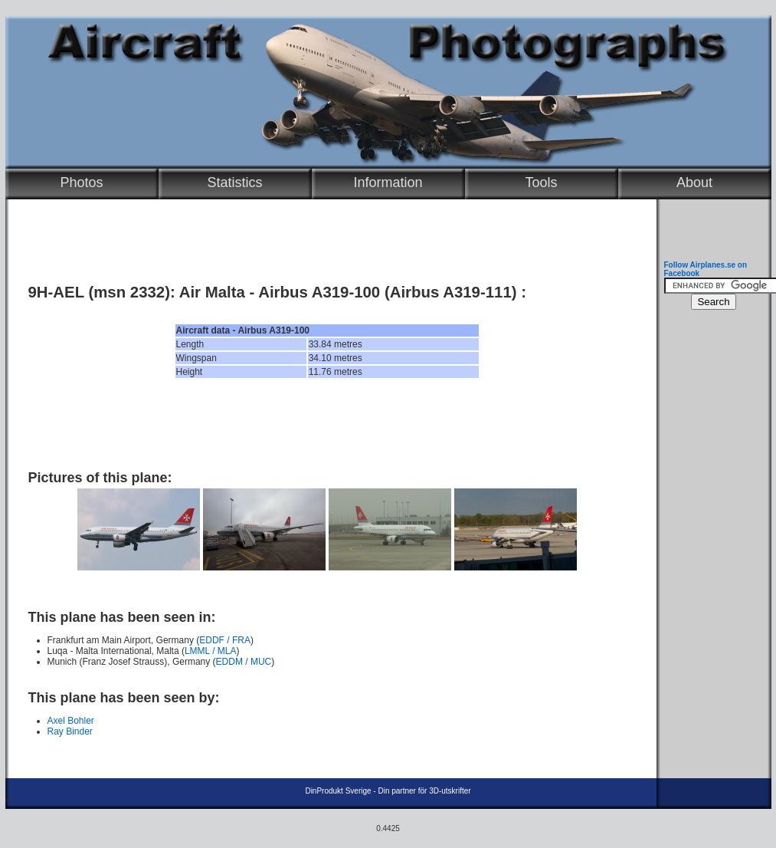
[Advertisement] (327, 424)
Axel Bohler (70, 720)
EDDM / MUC (244, 661)
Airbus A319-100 (319, 292)
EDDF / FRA (224, 640)
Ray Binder (70, 731)
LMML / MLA (211, 651)
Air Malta (212, 292)
